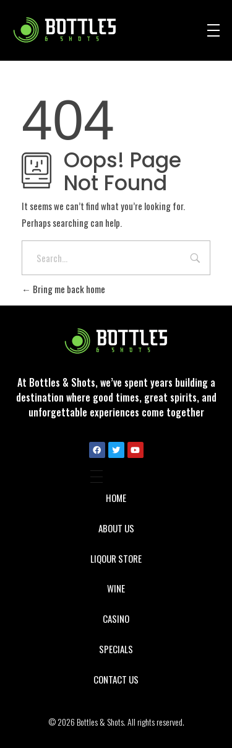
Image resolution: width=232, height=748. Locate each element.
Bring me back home (63, 289)
